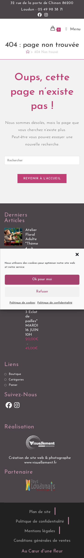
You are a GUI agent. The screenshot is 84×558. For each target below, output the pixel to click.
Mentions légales (39, 531)
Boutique (15, 374)
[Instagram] (17, 406)
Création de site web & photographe (40, 458)
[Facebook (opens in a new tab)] (39, 15)
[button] (77, 254)
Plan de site (40, 512)
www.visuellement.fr (40, 462)
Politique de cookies (22, 302)
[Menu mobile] (71, 29)
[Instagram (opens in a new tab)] (45, 15)
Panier (13, 385)
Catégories (16, 379)
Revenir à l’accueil (42, 178)
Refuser (42, 291)
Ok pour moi (42, 279)
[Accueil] (28, 52)
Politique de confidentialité (54, 302)
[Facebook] (8, 406)
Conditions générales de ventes (42, 541)
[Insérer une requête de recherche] (42, 160)
